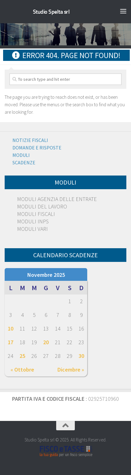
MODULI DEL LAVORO (42, 206)
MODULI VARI (32, 228)
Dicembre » (70, 369)
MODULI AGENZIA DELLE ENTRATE (57, 199)
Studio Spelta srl (51, 11)
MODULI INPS (33, 221)
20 (46, 342)
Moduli (21, 155)
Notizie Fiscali (30, 140)
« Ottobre (22, 369)
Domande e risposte (36, 147)
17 (10, 342)
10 (10, 328)
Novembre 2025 (46, 274)
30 (81, 355)
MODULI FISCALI (36, 213)
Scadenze (23, 162)
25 (22, 355)
